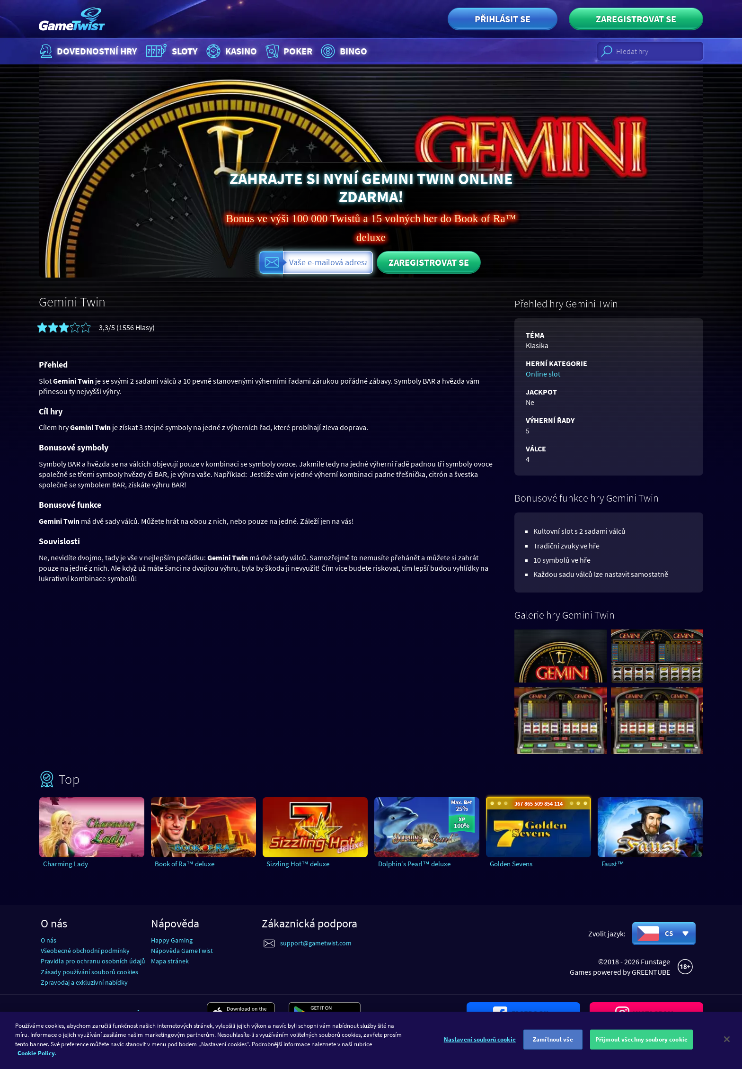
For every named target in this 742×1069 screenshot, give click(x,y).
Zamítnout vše (553, 1047)
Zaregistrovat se (636, 19)
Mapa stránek (170, 961)
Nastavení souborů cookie (480, 1047)
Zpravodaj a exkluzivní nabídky (84, 982)
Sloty (170, 51)
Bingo (342, 51)
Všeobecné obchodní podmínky (85, 950)
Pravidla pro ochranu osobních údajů (93, 961)
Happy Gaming (172, 940)
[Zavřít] (726, 1047)
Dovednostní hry (87, 51)
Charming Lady (65, 863)
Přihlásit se (502, 19)
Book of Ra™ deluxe (184, 863)
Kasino (230, 51)
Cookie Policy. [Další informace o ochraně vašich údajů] (37, 1061)
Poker (288, 51)
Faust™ (612, 863)
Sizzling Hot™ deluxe (297, 863)
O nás (48, 940)
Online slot (543, 373)
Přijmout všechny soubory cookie (641, 1047)
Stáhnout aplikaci (162, 1013)
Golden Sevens (511, 863)
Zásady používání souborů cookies (89, 972)
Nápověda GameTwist (182, 950)
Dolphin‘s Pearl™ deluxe (414, 863)
